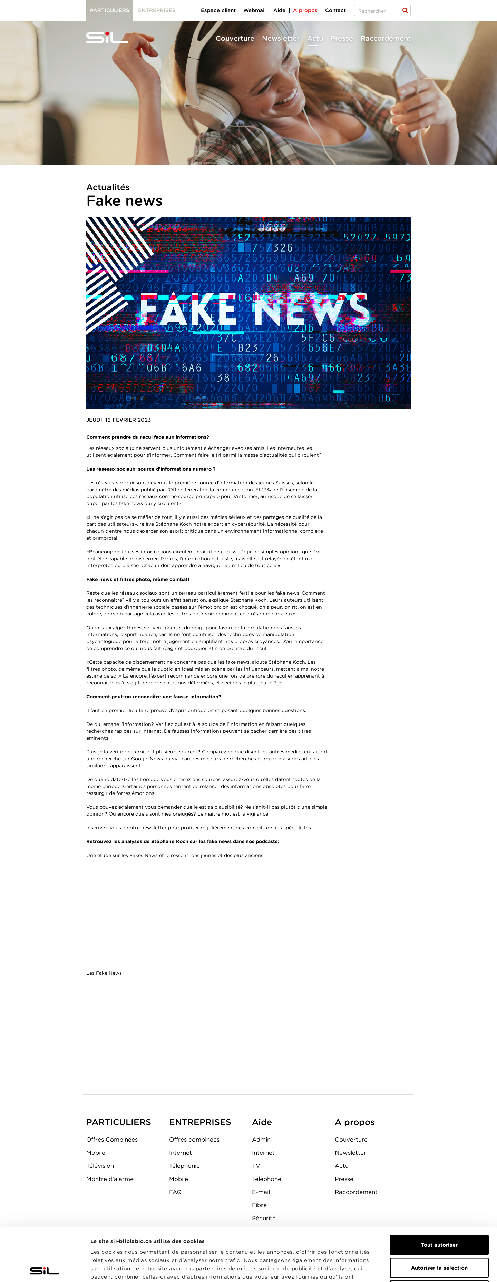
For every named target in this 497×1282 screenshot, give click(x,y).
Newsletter (281, 38)
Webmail (254, 10)
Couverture (235, 38)
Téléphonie (184, 1165)
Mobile (95, 1152)
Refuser (439, 1237)
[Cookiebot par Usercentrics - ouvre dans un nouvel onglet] (44, 1268)
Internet (180, 1152)
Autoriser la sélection (439, 1214)
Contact (335, 10)
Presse (342, 38)
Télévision (100, 1165)
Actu (315, 38)
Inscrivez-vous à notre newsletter (126, 827)
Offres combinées (194, 1139)
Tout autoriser (439, 1192)
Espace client (218, 10)
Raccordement (386, 38)
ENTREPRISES (200, 1122)
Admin (261, 1139)
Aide (279, 10)
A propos (305, 10)
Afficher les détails (388, 1268)
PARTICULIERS (118, 1122)
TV (256, 1165)
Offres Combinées (112, 1139)
